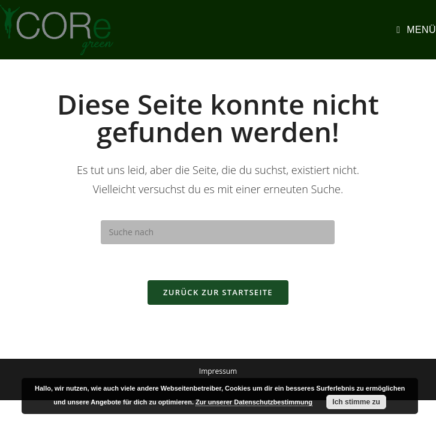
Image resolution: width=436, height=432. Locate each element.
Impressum (218, 371)
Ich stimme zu (356, 402)
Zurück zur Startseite (218, 292)
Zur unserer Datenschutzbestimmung (254, 402)
